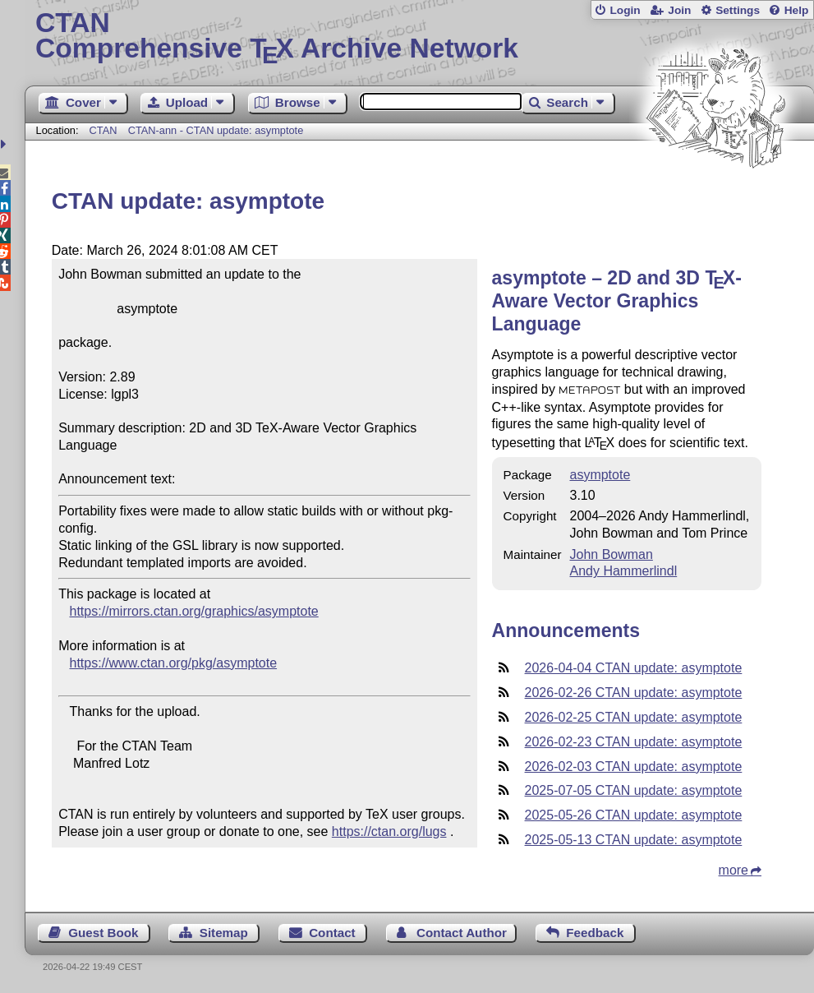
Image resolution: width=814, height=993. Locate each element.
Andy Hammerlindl (623, 571)
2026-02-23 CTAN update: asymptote (634, 742)
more (733, 870)
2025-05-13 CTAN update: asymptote (634, 840)
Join (679, 10)
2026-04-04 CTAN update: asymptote (634, 668)
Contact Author (461, 933)
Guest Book (103, 933)
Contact (332, 933)
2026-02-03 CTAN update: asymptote (634, 767)
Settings (737, 10)
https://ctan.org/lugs (389, 831)
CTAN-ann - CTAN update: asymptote (216, 130)
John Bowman (610, 554)
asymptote (599, 475)
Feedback (594, 933)
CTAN (103, 130)
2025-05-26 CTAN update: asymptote (634, 815)
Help (796, 10)
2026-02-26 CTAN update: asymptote (634, 693)
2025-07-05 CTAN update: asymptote (634, 790)
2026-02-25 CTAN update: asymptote (634, 717)
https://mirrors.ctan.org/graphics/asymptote (194, 611)
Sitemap (224, 933)
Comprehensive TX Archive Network (419, 37)
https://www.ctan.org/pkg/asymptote (174, 663)
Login (624, 10)
